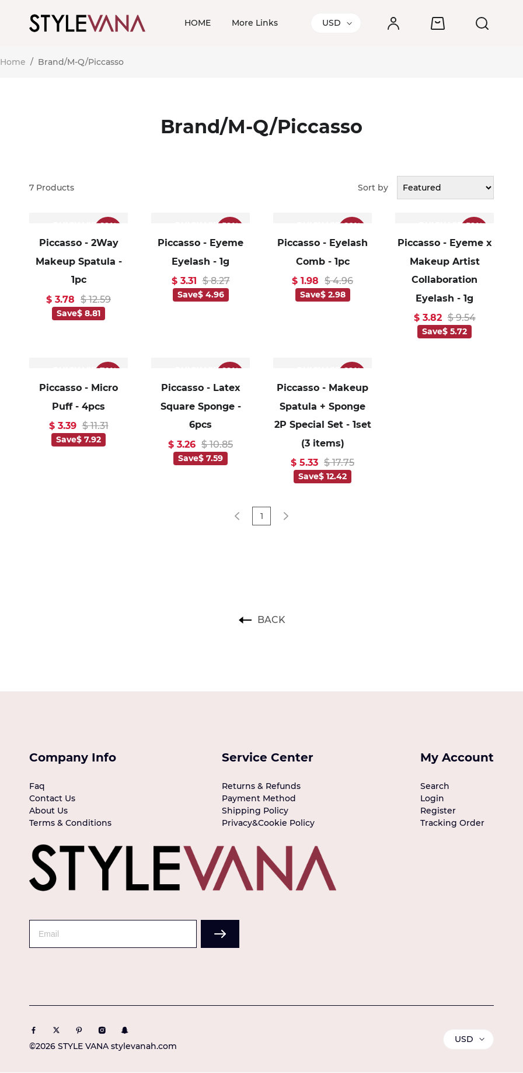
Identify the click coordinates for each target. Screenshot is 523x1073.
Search (434, 786)
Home (13, 62)
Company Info (72, 757)
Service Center (267, 757)
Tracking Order (452, 823)
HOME (197, 23)
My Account (457, 757)
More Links (255, 23)
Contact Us (52, 798)
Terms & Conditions (70, 823)
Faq (37, 786)
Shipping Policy (255, 810)
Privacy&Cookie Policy (268, 823)
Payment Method (259, 798)
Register (438, 810)
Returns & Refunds (261, 786)
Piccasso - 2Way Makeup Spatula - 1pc (79, 261)
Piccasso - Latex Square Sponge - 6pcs (201, 406)
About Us (48, 810)
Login (432, 798)
